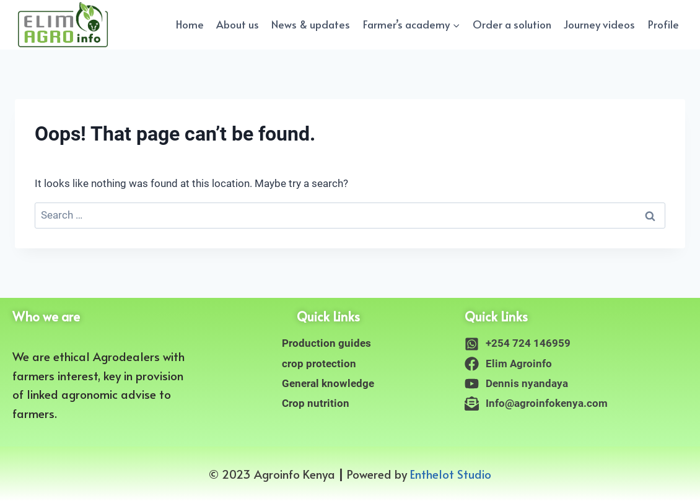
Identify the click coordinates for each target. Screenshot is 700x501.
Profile (663, 24)
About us (237, 24)
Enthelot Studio (450, 474)
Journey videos (599, 24)
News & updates (310, 24)
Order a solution (512, 24)
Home (190, 24)
